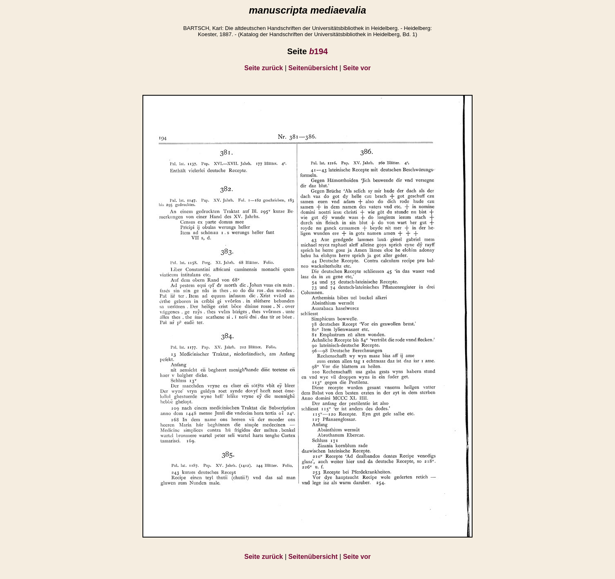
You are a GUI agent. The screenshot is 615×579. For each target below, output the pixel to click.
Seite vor (357, 67)
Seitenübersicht (312, 67)
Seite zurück (263, 67)
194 (318, 51)
